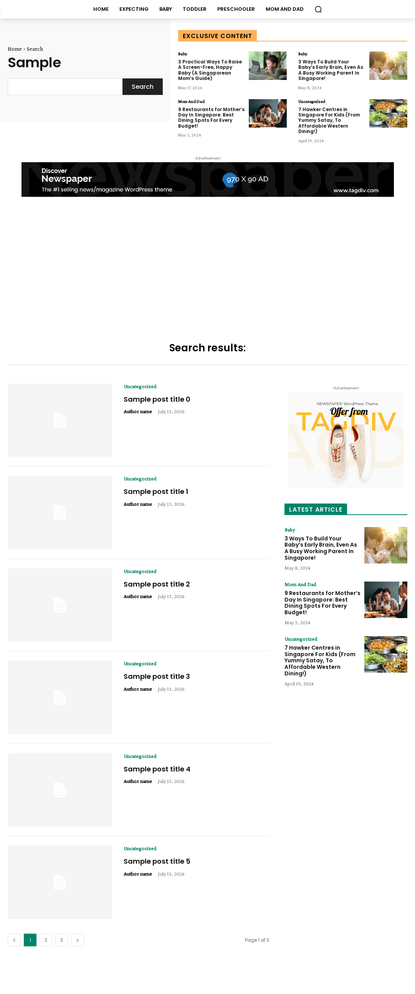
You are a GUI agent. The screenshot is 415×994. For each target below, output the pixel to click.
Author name (138, 411)
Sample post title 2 (157, 584)
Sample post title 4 (157, 769)
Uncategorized (311, 101)
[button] (318, 9)
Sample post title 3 (157, 676)
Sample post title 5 (157, 861)
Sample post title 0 (157, 399)
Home (15, 49)
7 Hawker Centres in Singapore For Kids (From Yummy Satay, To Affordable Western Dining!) (329, 120)
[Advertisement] (207, 270)
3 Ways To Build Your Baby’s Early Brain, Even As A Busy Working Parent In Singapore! (330, 69)
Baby (182, 54)
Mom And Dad (191, 101)
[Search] (142, 86)
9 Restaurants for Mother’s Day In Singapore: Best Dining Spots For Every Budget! (211, 117)
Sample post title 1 (156, 491)
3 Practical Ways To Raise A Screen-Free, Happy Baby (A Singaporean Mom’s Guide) (210, 69)
